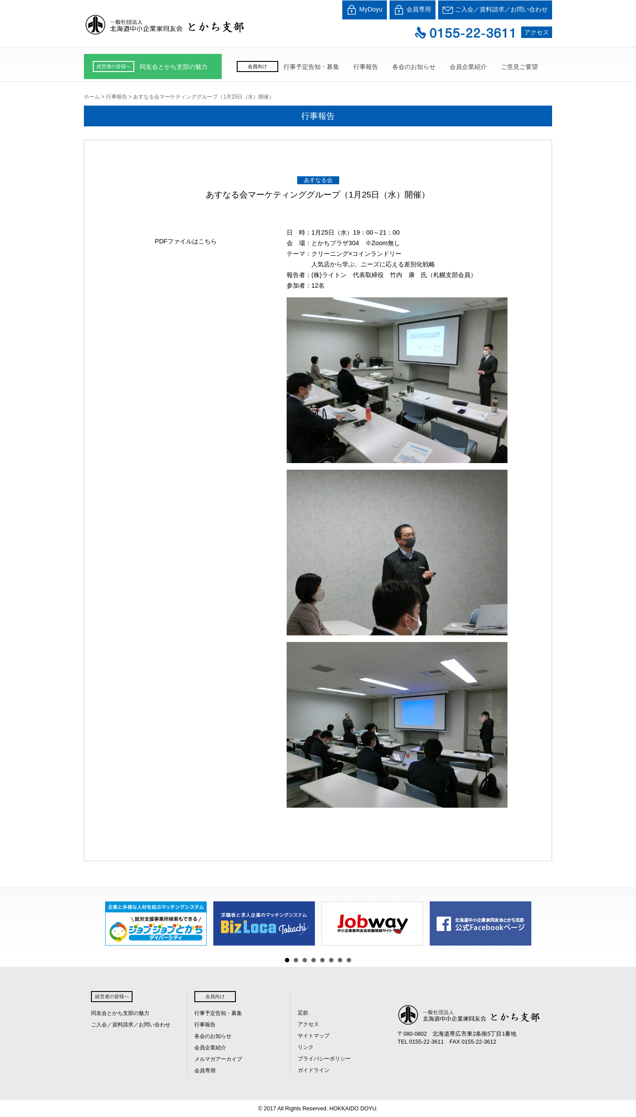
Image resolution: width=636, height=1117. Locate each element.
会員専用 (412, 10)
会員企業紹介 (468, 66)
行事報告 (365, 66)
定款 (303, 1013)
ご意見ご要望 (519, 66)
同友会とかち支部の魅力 (174, 66)
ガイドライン (313, 1070)
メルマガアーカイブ (218, 1059)
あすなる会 (318, 180)
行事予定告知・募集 (311, 66)
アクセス (536, 32)
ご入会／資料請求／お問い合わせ (495, 10)
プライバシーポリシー (324, 1059)
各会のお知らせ (413, 66)
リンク (306, 1047)
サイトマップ (313, 1036)
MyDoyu (364, 10)
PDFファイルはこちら (186, 241)
